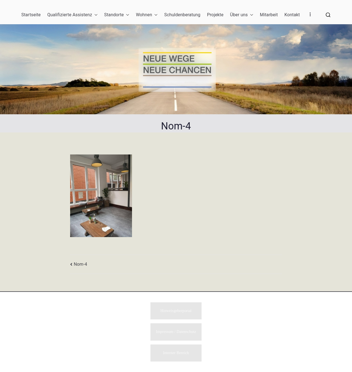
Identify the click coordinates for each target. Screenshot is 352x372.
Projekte (215, 14)
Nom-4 (80, 264)
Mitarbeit (269, 14)
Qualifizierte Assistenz (72, 14)
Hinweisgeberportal (175, 310)
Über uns (241, 14)
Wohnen (147, 14)
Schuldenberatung (182, 14)
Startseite (31, 14)
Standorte (116, 14)
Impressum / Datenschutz (176, 331)
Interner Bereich (176, 353)
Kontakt (292, 14)
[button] (95, 14)
